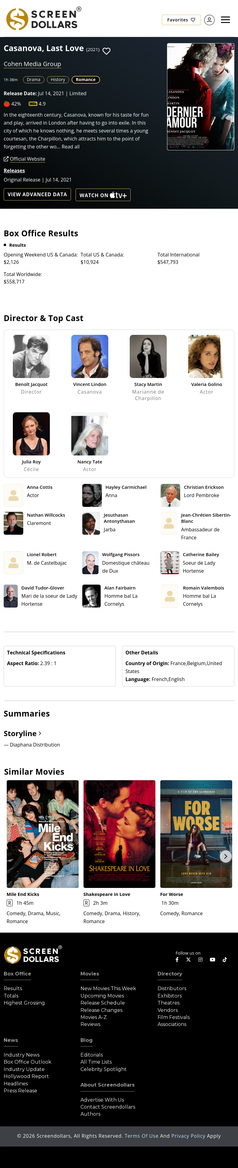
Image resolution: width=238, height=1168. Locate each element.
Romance (86, 79)
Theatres (169, 1003)
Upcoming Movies (102, 996)
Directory (170, 974)
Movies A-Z (93, 1017)
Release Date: (20, 93)
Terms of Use (142, 1135)
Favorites (181, 20)
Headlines (16, 1084)
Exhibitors (170, 996)
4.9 (42, 103)
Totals (11, 996)
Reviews (90, 1024)
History (58, 79)
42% (16, 103)
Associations (172, 1024)
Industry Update (24, 1069)
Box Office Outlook (27, 1062)
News (11, 1040)
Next (226, 856)
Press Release (20, 1091)
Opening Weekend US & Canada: (41, 254)
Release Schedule (102, 1003)
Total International (179, 254)
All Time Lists (96, 1062)
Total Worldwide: (23, 274)
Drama (33, 79)
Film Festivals (174, 1017)
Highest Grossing (24, 1003)
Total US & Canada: (102, 254)
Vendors (168, 1010)
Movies (89, 974)
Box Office (17, 974)
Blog (86, 1040)
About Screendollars (107, 1085)
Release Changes (101, 1010)
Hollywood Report (26, 1076)
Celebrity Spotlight (103, 1069)
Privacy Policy (189, 1135)
